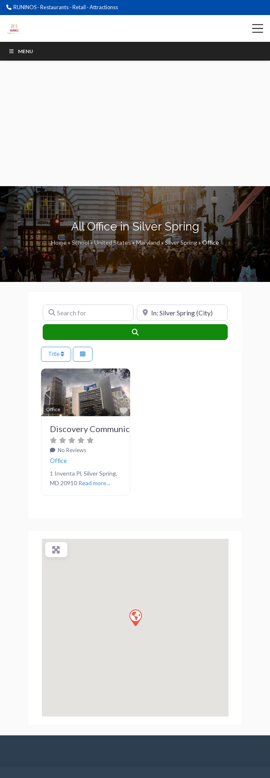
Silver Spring (181, 242)
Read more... (94, 482)
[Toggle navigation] (258, 28)
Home (59, 242)
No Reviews (71, 450)
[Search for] (88, 313)
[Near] (182, 313)
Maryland (148, 242)
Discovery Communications (101, 429)
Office (58, 460)
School (80, 242)
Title (56, 354)
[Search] (135, 332)
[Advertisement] (135, 123)
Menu (20, 51)
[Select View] (83, 354)
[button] (47, 394)
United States (112, 242)
